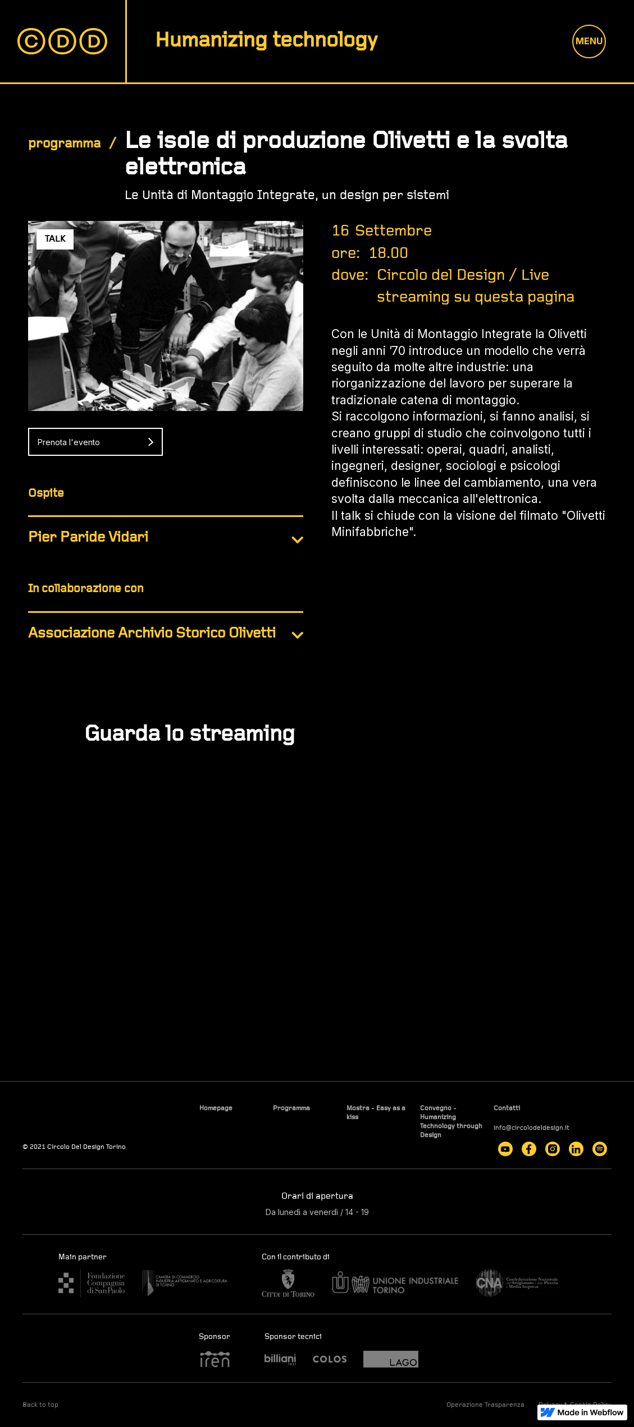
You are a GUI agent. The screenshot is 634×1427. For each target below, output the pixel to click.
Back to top (40, 1405)
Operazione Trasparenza (485, 1405)
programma (64, 144)
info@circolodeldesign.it (531, 1128)
